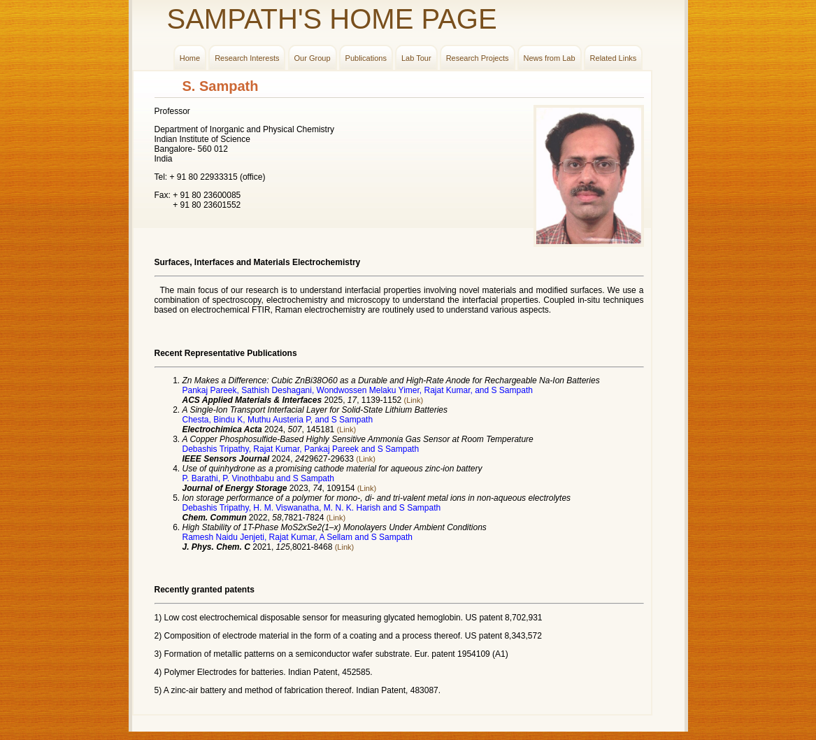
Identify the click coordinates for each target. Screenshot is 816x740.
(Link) (414, 400)
